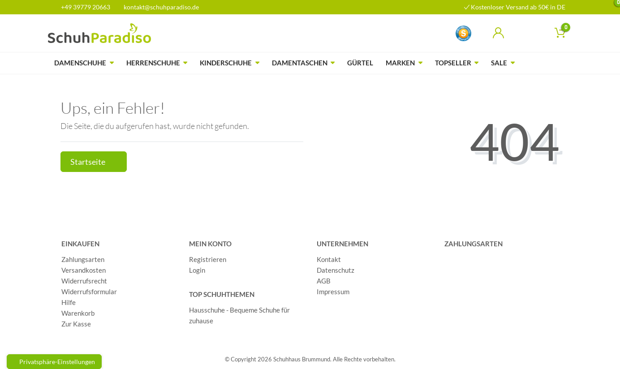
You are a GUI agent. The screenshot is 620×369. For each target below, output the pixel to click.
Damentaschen (299, 63)
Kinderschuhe (226, 63)
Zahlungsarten (82, 259)
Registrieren (207, 259)
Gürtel (360, 63)
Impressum (333, 291)
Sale (499, 63)
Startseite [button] (93, 162)
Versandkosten (83, 270)
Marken (400, 63)
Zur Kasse (76, 324)
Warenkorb (78, 313)
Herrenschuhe (153, 63)
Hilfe (68, 302)
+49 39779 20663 (82, 7)
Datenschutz (335, 270)
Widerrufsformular (89, 291)
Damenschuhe (80, 63)
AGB (324, 281)
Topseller (453, 63)
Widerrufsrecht (84, 281)
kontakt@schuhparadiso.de (157, 7)
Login (197, 270)
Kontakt (329, 259)
